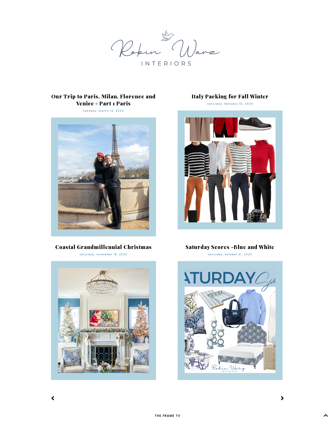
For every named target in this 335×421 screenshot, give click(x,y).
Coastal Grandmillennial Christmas (103, 246)
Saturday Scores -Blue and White (230, 246)
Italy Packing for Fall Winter (230, 96)
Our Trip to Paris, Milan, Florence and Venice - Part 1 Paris (103, 100)
